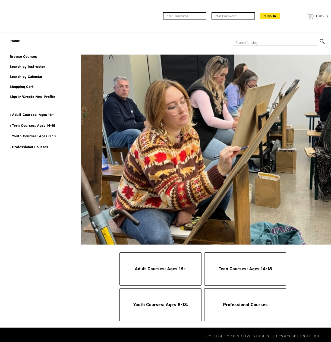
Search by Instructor (27, 67)
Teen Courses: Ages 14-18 (32, 125)
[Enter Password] (233, 16)
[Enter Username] (184, 16)
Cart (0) (317, 16)
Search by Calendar (26, 77)
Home (15, 41)
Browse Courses (23, 57)
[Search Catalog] (276, 42)
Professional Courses (28, 147)
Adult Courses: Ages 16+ (31, 115)
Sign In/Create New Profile (32, 97)
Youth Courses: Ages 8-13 (33, 136)
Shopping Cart (22, 87)
